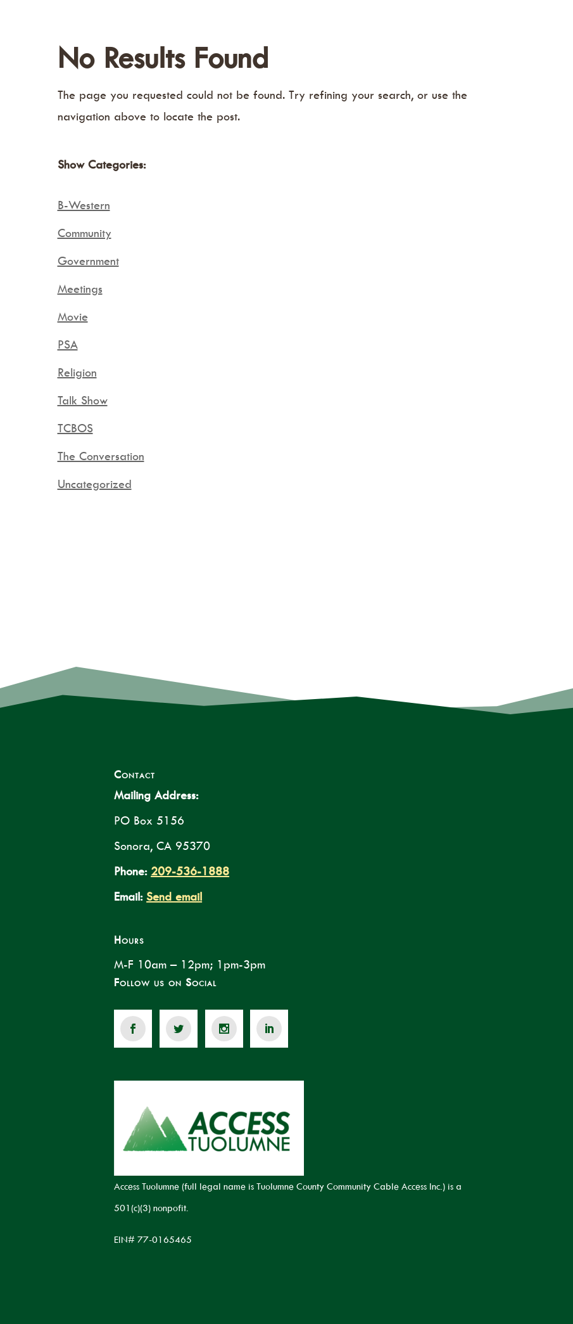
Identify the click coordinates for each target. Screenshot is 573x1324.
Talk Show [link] (83, 400)
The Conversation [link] (101, 456)
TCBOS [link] (75, 428)
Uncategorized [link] (95, 484)
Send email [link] (174, 896)
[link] (133, 1029)
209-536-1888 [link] (190, 871)
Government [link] (88, 261)
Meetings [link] (80, 288)
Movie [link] (73, 316)
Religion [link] (77, 372)
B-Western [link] (84, 205)
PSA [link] (68, 344)
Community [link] (84, 233)
